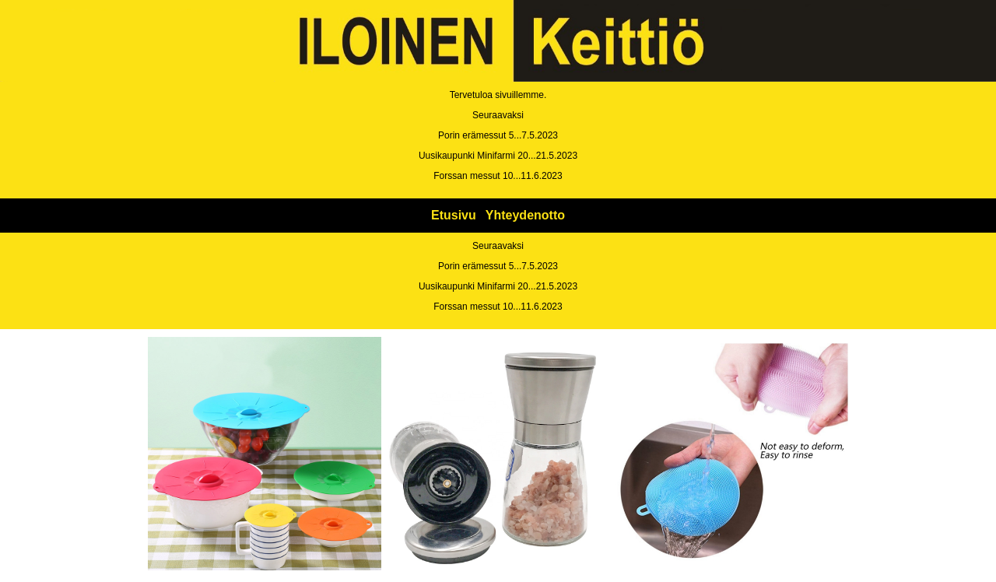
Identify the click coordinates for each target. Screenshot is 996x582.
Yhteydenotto (525, 215)
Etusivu (453, 215)
